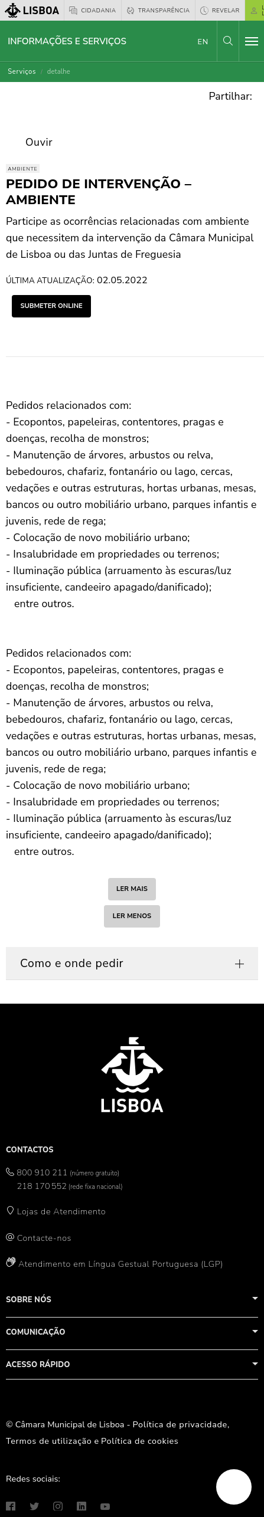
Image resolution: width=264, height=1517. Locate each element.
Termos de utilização (49, 1441)
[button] (228, 41)
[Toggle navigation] (251, 41)
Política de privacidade (180, 1424)
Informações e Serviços (67, 41)
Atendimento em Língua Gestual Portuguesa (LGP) (120, 1264)
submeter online (51, 306)
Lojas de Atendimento (61, 1211)
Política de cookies (139, 1441)
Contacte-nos (44, 1238)
